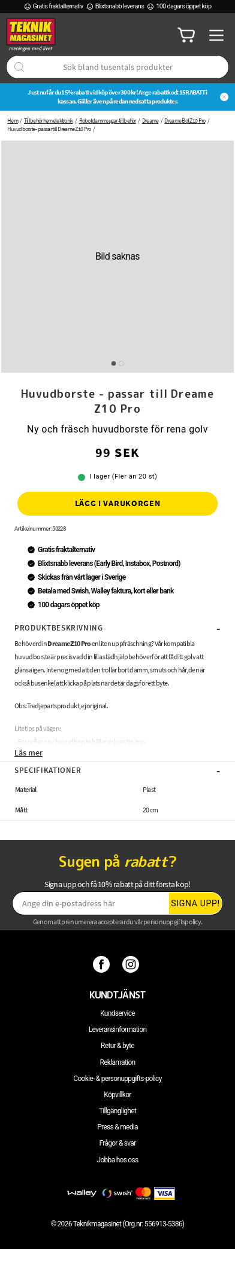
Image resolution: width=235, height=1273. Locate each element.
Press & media (117, 1127)
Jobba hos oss (117, 1160)
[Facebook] (103, 963)
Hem (12, 120)
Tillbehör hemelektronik (48, 120)
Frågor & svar (117, 1143)
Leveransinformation (118, 1029)
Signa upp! (195, 903)
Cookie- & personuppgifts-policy (117, 1078)
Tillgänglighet (117, 1111)
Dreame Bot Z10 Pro (184, 120)
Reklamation (117, 1062)
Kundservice (117, 1013)
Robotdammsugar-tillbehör (107, 120)
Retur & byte (117, 1045)
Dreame (150, 120)
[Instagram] (132, 963)
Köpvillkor (117, 1095)
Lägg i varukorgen (118, 503)
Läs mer (28, 752)
